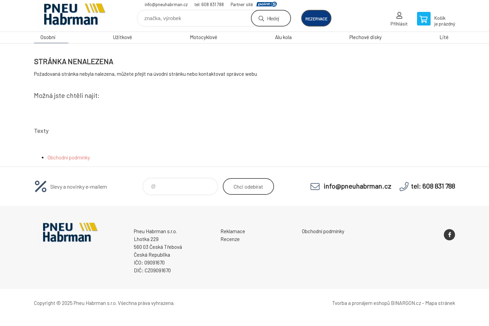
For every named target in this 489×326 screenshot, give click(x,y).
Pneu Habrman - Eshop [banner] (74, 16)
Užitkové (122, 37)
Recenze (230, 239)
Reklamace (232, 231)
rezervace (316, 18)
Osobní (47, 37)
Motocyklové (203, 37)
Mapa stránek (440, 303)
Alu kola (283, 37)
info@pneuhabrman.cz (166, 4)
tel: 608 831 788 (209, 4)
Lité (444, 37)
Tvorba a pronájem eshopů (361, 303)
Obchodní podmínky (69, 157)
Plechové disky (365, 37)
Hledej (273, 18)
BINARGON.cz (406, 303)
